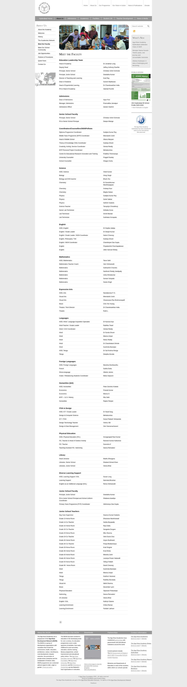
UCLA (124, 655)
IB (111, 653)
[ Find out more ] (47, 667)
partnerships (118, 640)
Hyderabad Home (45, 18)
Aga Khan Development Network (121, 680)
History (40, 37)
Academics (84, 18)
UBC (112, 655)
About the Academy (44, 29)
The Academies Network (46, 40)
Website (144, 638)
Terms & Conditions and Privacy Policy (93, 678)
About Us (93, 5)
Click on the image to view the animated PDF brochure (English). (92, 666)
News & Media (142, 18)
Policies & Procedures (45, 57)
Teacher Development (125, 18)
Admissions (72, 18)
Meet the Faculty (44, 44)
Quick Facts (42, 61)
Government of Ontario (120, 653)
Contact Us (42, 64)
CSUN (110, 657)
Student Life (107, 18)
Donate (147, 5)
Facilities (96, 18)
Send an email (135, 638)
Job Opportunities (44, 53)
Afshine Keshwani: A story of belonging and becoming (140, 63)
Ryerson (115, 657)
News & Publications (135, 5)
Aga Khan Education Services (90, 680)
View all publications (90, 669)
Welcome (41, 33)
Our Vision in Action (119, 5)
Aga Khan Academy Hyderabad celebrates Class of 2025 (139, 44)
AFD (109, 655)
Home (86, 5)
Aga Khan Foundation (86, 676)
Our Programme (104, 5)
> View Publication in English (139, 107)
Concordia (118, 655)
